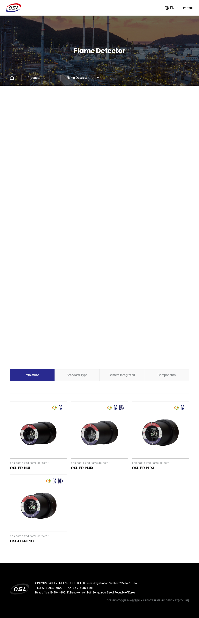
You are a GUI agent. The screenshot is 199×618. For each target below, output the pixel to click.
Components (166, 375)
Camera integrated (122, 375)
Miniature (32, 375)
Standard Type (77, 375)
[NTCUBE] (183, 600)
